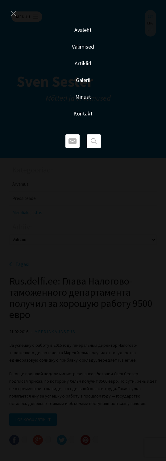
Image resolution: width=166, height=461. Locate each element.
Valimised (83, 46)
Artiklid (83, 63)
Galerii (83, 80)
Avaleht (83, 29)
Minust (83, 96)
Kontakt (83, 113)
